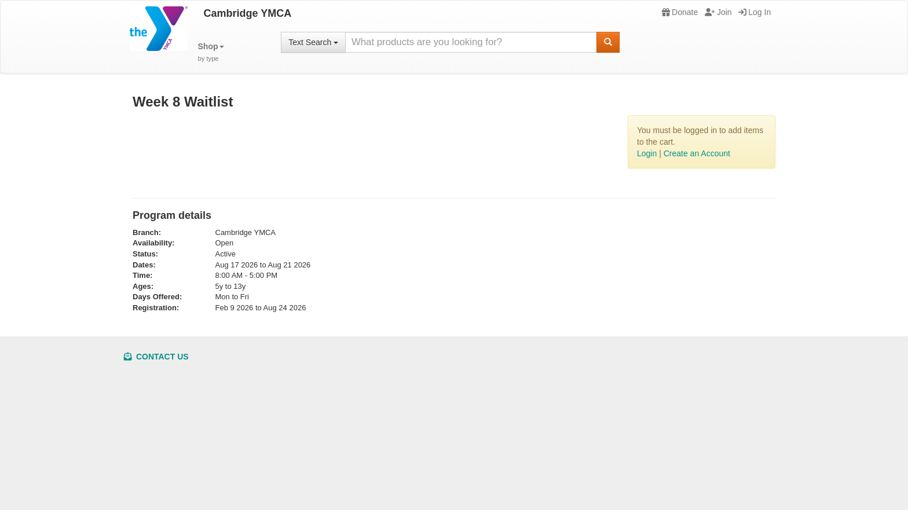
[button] (211, 52)
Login (647, 153)
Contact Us (156, 356)
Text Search (313, 42)
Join (718, 12)
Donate (680, 12)
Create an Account (697, 153)
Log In (754, 12)
